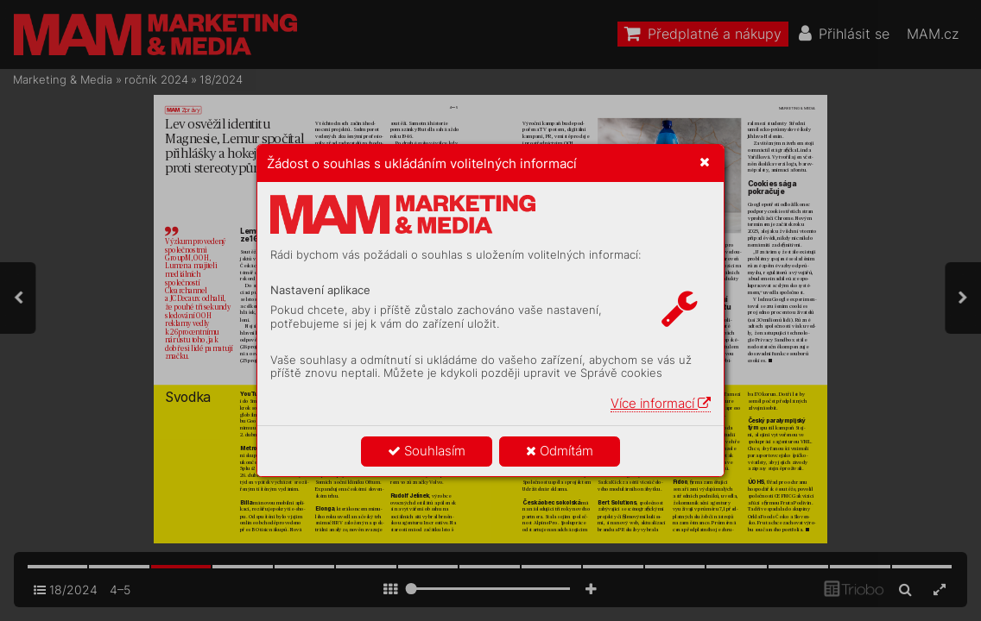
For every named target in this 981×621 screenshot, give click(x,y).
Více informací (661, 403)
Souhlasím (426, 450)
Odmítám (559, 450)
